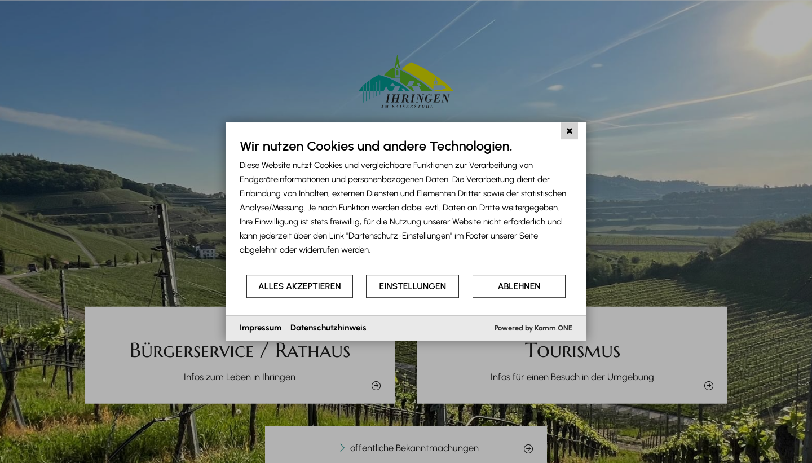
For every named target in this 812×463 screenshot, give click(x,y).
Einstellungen (412, 286)
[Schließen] (569, 130)
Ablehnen (519, 286)
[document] (406, 205)
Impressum (260, 328)
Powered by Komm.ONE (533, 328)
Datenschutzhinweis (328, 328)
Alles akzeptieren (299, 286)
